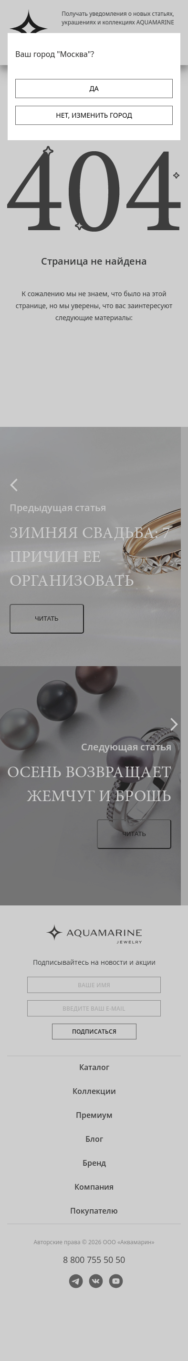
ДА (93, 88)
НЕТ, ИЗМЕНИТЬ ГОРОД (94, 115)
